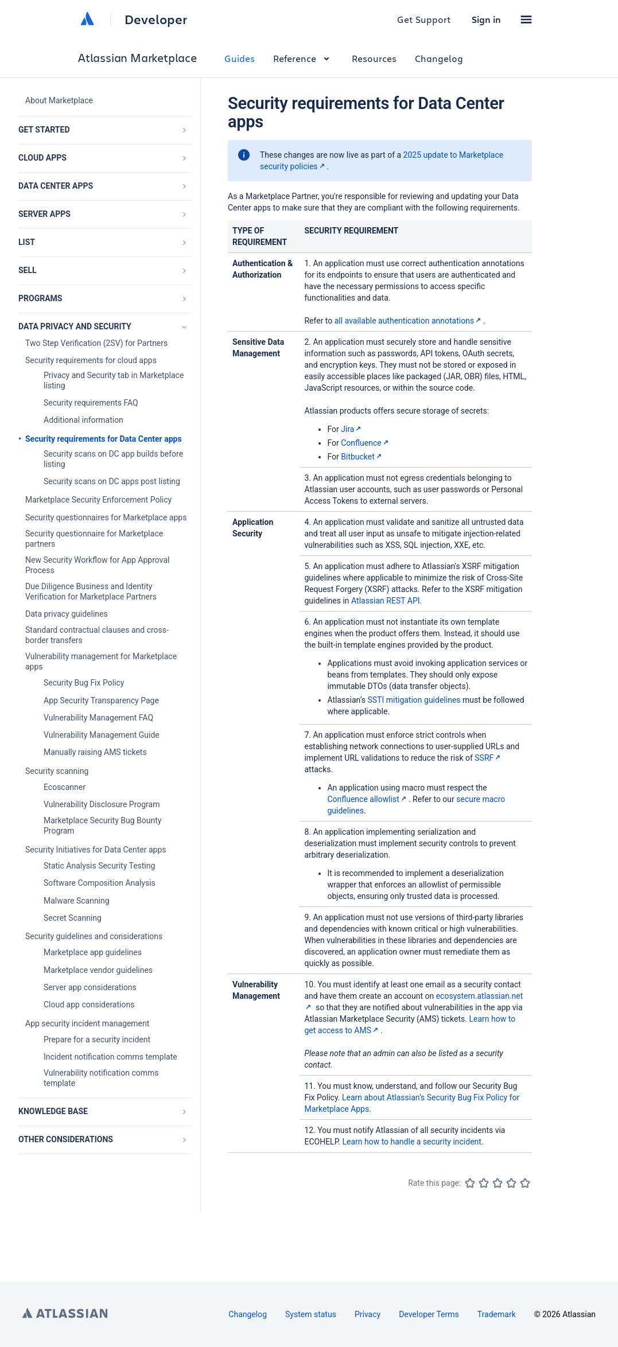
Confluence (365, 442)
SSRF (489, 757)
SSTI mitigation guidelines (413, 699)
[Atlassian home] (87, 19)
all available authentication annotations (409, 320)
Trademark (496, 1314)
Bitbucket (362, 456)
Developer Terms (429, 1314)
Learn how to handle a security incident (411, 1141)
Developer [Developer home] (156, 19)
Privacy (367, 1314)
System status (310, 1314)
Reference (303, 58)
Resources (374, 58)
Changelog (439, 58)
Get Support (424, 19)
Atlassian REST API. (386, 600)
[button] (526, 19)
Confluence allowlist (367, 799)
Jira (352, 429)
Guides (239, 58)
